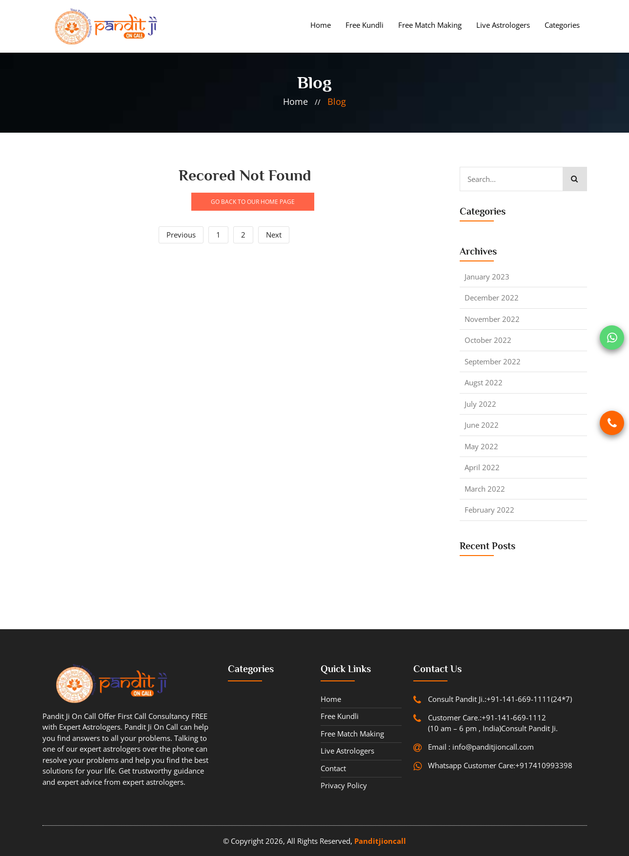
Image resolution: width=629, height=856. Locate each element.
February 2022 (489, 510)
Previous (181, 234)
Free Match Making (430, 25)
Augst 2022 (484, 382)
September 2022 (493, 361)
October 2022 (488, 340)
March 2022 (485, 489)
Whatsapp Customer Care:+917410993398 (500, 765)
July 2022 (480, 404)
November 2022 (492, 319)
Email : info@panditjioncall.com (481, 747)
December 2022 (492, 297)
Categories (562, 25)
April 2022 (482, 467)
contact (333, 768)
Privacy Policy (344, 785)
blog (336, 101)
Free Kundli (364, 25)
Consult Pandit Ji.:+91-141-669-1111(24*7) (500, 699)
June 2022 (482, 425)
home (295, 101)
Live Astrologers (503, 25)
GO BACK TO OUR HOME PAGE (253, 202)
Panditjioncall (380, 841)
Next (274, 234)
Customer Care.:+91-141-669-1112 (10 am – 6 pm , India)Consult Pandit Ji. (493, 723)
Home (320, 25)
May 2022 (481, 446)
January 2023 (487, 276)
